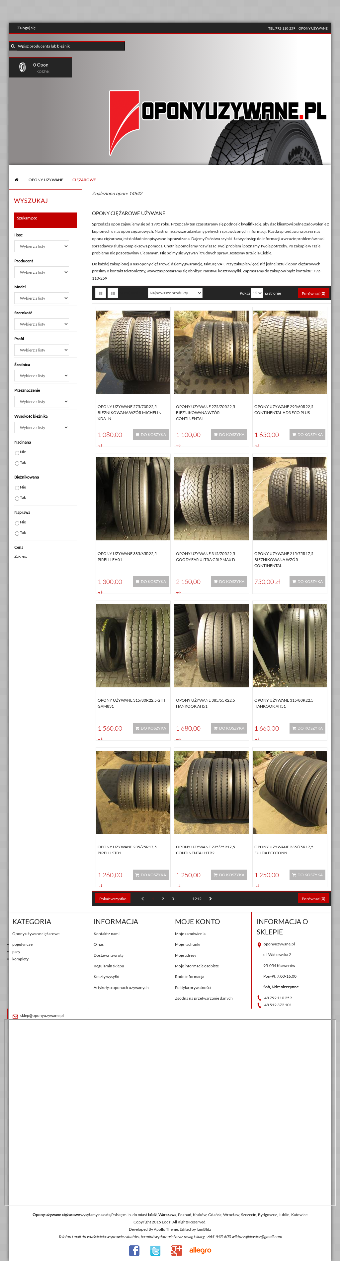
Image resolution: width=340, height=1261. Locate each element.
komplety (20, 958)
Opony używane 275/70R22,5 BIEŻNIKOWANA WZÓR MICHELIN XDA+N (129, 412)
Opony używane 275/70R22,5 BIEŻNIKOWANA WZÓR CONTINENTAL (205, 412)
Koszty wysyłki (106, 976)
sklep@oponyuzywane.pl (42, 1015)
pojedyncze (22, 944)
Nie (23, 451)
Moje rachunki (187, 944)
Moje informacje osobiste (197, 965)
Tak (23, 462)
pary (16, 951)
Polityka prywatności (193, 987)
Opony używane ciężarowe (35, 933)
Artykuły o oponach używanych (121, 987)
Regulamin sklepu (109, 965)
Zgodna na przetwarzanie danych (204, 998)
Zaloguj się (26, 27)
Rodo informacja (189, 976)
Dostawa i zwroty (109, 955)
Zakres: (20, 556)
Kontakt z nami (107, 933)
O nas (99, 944)
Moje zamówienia (190, 933)
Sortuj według (132, 292)
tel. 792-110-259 (281, 28)
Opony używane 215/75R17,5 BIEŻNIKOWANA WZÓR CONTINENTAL (283, 559)
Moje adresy (185, 955)
